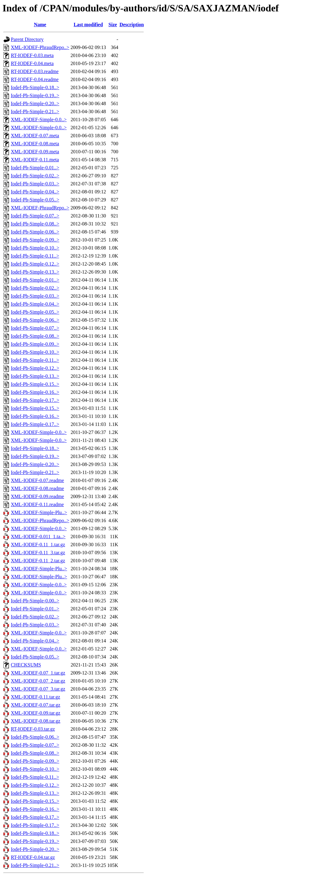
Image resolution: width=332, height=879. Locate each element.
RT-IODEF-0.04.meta (32, 63)
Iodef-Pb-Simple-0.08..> (35, 223)
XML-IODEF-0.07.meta (35, 135)
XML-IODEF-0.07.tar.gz (35, 705)
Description (131, 24)
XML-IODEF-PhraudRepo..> (40, 47)
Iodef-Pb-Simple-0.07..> (35, 215)
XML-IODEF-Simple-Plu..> (39, 512)
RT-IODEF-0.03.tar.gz (33, 729)
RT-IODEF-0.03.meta (32, 55)
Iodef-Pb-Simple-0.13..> (35, 271)
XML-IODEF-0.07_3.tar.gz (38, 688)
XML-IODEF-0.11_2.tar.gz (38, 560)
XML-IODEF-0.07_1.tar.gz (38, 672)
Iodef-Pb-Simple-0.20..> (35, 103)
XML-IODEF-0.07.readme (37, 480)
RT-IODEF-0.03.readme (35, 71)
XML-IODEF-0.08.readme (37, 488)
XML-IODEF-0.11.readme (37, 504)
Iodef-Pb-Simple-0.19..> (35, 95)
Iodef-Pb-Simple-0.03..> (35, 183)
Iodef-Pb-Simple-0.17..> (35, 400)
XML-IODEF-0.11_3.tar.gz (38, 552)
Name (40, 24)
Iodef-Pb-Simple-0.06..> (35, 231)
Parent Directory (27, 39)
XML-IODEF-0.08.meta (35, 143)
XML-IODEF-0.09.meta (35, 151)
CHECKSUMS (26, 664)
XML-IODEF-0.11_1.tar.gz (38, 544)
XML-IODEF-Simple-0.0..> (39, 119)
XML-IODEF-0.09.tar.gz (35, 713)
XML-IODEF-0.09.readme (37, 496)
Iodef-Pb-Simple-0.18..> (35, 87)
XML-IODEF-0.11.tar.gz (35, 696)
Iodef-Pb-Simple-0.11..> (35, 255)
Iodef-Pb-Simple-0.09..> (35, 239)
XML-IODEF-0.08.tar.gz (35, 721)
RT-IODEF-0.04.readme (35, 79)
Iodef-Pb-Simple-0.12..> (35, 263)
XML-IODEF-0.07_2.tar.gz (38, 680)
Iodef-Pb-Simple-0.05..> (35, 199)
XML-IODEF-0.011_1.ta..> (38, 536)
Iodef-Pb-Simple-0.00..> (35, 600)
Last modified (88, 24)
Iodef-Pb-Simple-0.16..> (35, 392)
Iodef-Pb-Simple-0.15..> (35, 384)
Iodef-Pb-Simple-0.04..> (35, 191)
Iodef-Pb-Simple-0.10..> (35, 247)
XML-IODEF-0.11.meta (35, 159)
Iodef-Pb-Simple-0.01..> (35, 167)
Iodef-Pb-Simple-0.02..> (35, 175)
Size (113, 24)
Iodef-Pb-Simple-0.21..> (35, 111)
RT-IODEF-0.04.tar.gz (33, 857)
